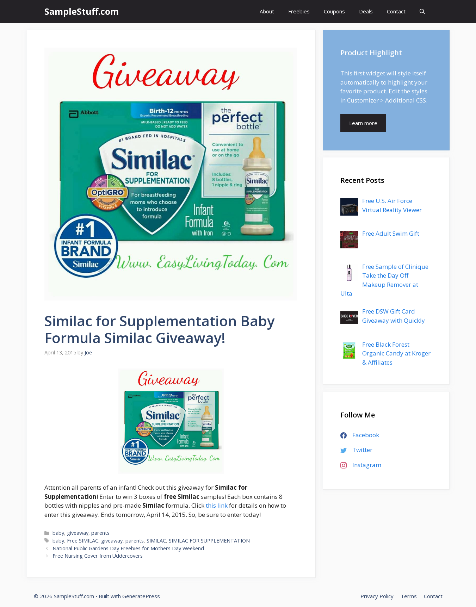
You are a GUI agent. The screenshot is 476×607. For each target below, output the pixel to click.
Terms (409, 596)
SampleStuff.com (81, 11)
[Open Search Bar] (422, 11)
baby (58, 532)
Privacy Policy (377, 596)
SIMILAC (156, 540)
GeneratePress (141, 596)
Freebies (299, 11)
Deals (366, 11)
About (267, 11)
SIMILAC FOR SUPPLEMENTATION (209, 540)
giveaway (77, 532)
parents (100, 532)
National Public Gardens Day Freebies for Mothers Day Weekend (128, 548)
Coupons (334, 11)
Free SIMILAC (82, 540)
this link (217, 505)
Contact (396, 11)
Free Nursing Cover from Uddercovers (97, 555)
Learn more (363, 122)
